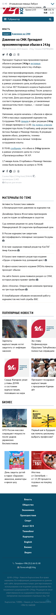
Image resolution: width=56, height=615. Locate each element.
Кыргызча (28, 536)
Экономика (28, 510)
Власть (6, 29)
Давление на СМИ (21, 33)
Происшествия (28, 515)
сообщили (15, 148)
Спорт (28, 520)
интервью (35, 63)
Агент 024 (28, 525)
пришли (25, 121)
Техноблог (28, 531)
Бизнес (28, 547)
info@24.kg (31, 567)
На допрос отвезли (42, 124)
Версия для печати (12, 182)
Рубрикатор (12, 19)
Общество (28, 504)
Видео (28, 552)
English (28, 541)
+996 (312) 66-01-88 (31, 563)
